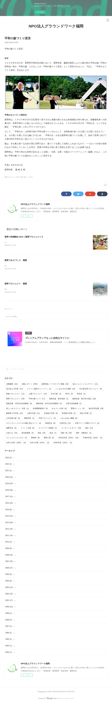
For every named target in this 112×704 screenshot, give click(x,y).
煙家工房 (49, 438)
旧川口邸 (56, 394)
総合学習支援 (96, 409)
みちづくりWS (59, 409)
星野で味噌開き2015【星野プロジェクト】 (24, 237)
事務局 (35, 438)
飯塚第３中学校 (14, 414)
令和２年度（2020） (16, 443)
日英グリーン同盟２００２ (87, 424)
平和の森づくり (37, 399)
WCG (69, 394)
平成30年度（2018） (92, 438)
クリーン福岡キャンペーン (39, 390)
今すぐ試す (40, 12)
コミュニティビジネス (16, 438)
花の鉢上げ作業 (14, 390)
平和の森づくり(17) (26, 177)
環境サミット (78, 409)
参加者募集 (28, 433)
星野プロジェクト (15, 399)
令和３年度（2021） (39, 443)
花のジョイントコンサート (85, 385)
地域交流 (50, 424)
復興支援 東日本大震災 (84, 399)
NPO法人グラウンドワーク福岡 (56, 26)
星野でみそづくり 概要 (16, 260)
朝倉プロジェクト (15, 394)
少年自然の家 (13, 419)
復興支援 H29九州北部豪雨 (19, 404)
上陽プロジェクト (38, 394)
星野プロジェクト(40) (12, 177)
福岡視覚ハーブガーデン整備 (54, 385)
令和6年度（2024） (62, 443)
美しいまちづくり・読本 (17, 409)
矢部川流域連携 (74, 404)
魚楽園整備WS (40, 409)
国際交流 (11, 428)
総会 (53, 433)
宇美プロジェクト (47, 419)
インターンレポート (71, 428)
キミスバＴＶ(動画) (47, 428)
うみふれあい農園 (68, 419)
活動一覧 (66, 433)
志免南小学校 (51, 414)
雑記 (89, 428)
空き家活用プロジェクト (90, 390)
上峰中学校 (33, 414)
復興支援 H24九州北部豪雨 (49, 404)
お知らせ (11, 433)
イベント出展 (27, 428)
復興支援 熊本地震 (58, 399)
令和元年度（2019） (68, 438)
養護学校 (29, 419)
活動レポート (29, 385)
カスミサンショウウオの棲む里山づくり (23, 424)
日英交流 (65, 424)
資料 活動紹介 (83, 433)
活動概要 (11, 385)
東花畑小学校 (69, 414)
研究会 (81, 394)
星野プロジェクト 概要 (16, 284)
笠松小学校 (86, 414)
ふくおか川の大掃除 (65, 390)
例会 (42, 433)
